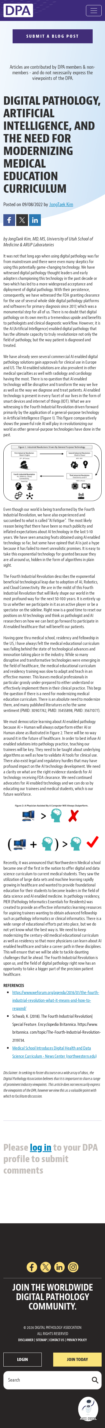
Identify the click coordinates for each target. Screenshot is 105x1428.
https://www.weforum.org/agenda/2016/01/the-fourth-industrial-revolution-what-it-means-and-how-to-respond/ (55, 1000)
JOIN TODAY (77, 1359)
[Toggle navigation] (94, 10)
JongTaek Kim (61, 204)
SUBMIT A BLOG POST (52, 36)
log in (41, 1147)
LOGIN (22, 1359)
